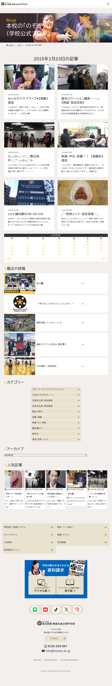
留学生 (55, 434)
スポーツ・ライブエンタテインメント (55, 389)
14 (43, 248)
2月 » (104, 258)
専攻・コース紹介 (81, 527)
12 (12, 248)
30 (74, 254)
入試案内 (28, 542)
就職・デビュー (81, 535)
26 (12, 254)
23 (74, 251)
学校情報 (81, 542)
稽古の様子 (55, 411)
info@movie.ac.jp (56, 651)
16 (74, 248)
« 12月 (8, 258)
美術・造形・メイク (55, 439)
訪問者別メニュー (28, 550)
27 (27, 254)
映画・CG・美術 (55, 422)
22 (59, 251)
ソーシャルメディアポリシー (69, 660)
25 (101, 251)
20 (27, 251)
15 (59, 248)
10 (88, 245)
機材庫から (55, 428)
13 (27, 248)
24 (88, 251)
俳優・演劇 (55, 417)
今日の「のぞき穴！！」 (55, 395)
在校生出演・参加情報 (55, 406)
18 (101, 248)
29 (59, 254)
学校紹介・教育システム (28, 527)
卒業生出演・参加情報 (55, 400)
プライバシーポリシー (51, 660)
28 (43, 254)
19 (12, 251)
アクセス (58, 638)
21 (43, 251)
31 (88, 254)
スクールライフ (28, 535)
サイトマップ (38, 660)
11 (101, 245)
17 (88, 248)
